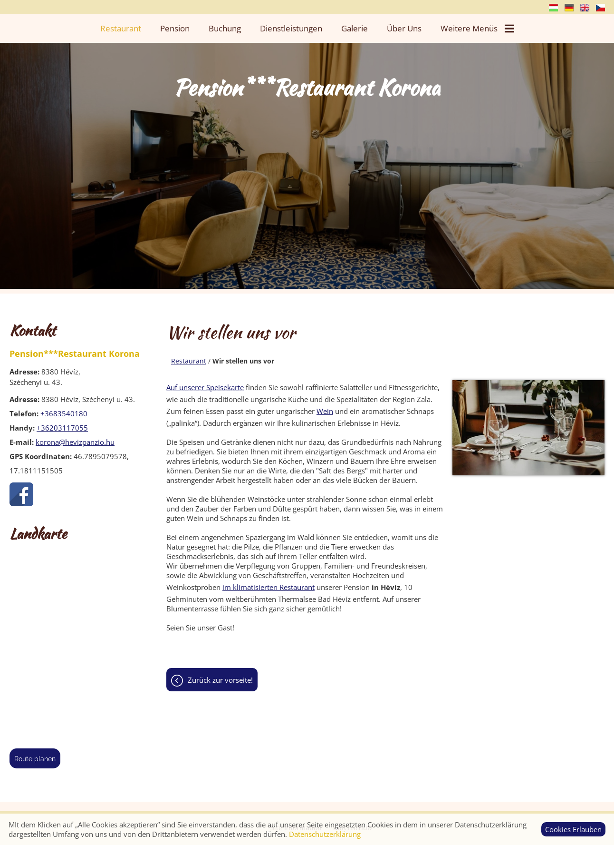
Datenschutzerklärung (325, 834)
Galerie (354, 28)
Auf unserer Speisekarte (205, 387)
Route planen (35, 759)
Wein (325, 411)
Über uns (404, 28)
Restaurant (120, 28)
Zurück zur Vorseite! (220, 680)
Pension (175, 28)
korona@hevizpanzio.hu (75, 442)
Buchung (225, 28)
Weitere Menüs (477, 28)
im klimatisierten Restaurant (268, 587)
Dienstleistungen (291, 28)
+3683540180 (63, 413)
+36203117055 (62, 427)
